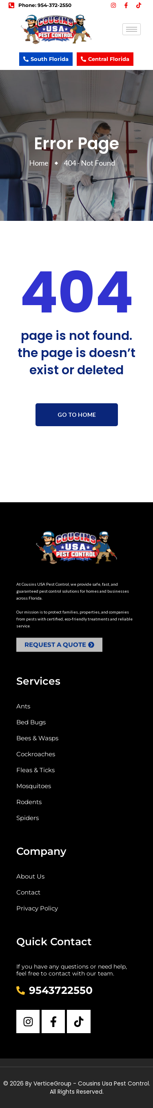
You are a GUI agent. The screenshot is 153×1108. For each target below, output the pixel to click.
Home (40, 162)
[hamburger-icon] (131, 29)
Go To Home (77, 414)
